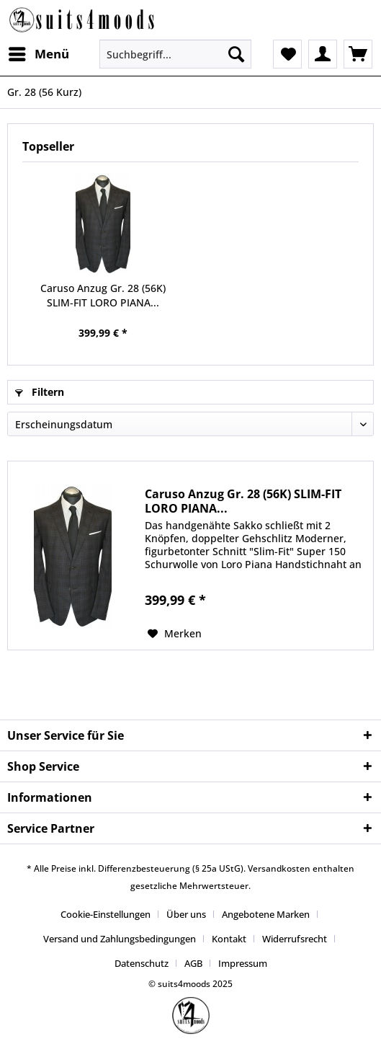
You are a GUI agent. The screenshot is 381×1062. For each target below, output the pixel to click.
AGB (193, 963)
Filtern (39, 392)
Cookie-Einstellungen (105, 914)
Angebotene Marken (266, 914)
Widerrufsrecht (294, 938)
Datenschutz (142, 963)
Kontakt (229, 938)
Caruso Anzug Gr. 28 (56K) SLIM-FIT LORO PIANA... (103, 295)
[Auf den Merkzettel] (175, 633)
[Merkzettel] (287, 54)
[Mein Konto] (322, 54)
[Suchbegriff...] (175, 54)
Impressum (242, 963)
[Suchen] (236, 54)
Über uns (186, 914)
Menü (39, 52)
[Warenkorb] (358, 54)
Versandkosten (279, 868)
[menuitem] (38, 54)
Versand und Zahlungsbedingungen (119, 938)
